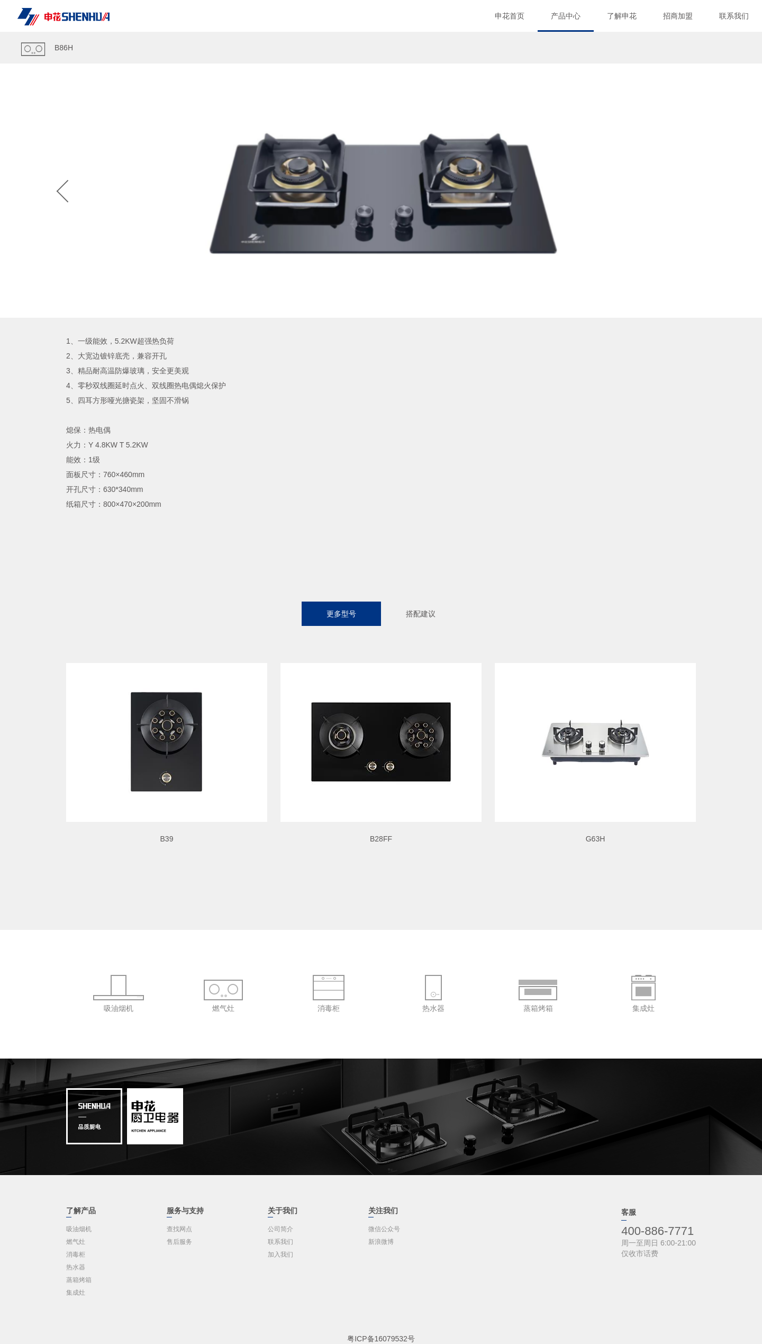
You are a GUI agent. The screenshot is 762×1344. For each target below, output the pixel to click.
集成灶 (75, 1292)
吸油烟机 (79, 1229)
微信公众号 (384, 1229)
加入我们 (280, 1254)
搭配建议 (421, 614)
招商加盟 (678, 16)
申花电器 (63, 16)
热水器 (75, 1267)
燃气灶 (75, 1242)
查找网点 (179, 1229)
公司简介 (280, 1229)
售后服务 (179, 1242)
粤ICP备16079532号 (381, 1338)
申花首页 (509, 16)
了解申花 (622, 16)
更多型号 (341, 614)
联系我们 (734, 16)
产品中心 (565, 16)
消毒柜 (75, 1254)
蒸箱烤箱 (79, 1280)
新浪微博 (381, 1242)
